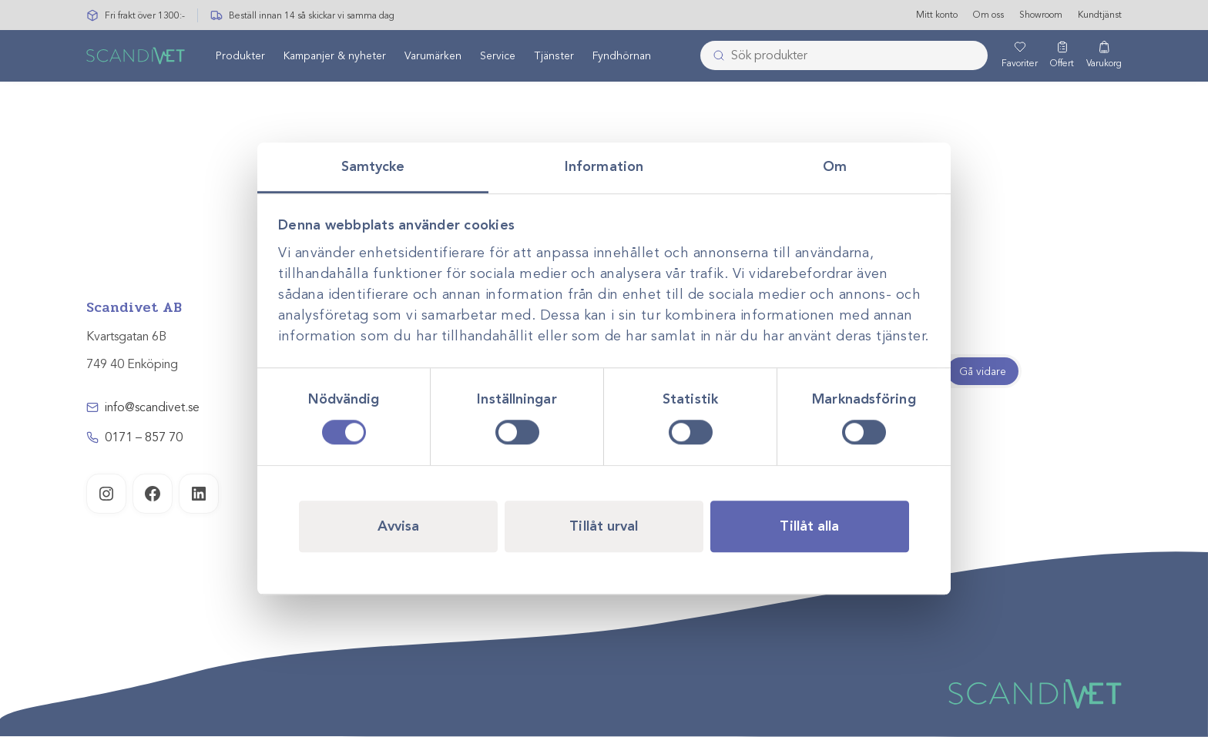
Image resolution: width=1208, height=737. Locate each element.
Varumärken (432, 56)
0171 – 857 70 (144, 437)
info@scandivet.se (152, 407)
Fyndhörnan (621, 56)
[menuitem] (240, 56)
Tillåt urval (603, 526)
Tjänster (554, 56)
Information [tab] (604, 166)
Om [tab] (835, 166)
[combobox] (844, 56)
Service (497, 56)
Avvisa (399, 526)
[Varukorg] (1104, 56)
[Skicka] (714, 56)
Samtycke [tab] (373, 166)
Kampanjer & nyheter (335, 56)
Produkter (240, 56)
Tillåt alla (809, 526)
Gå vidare (982, 371)
